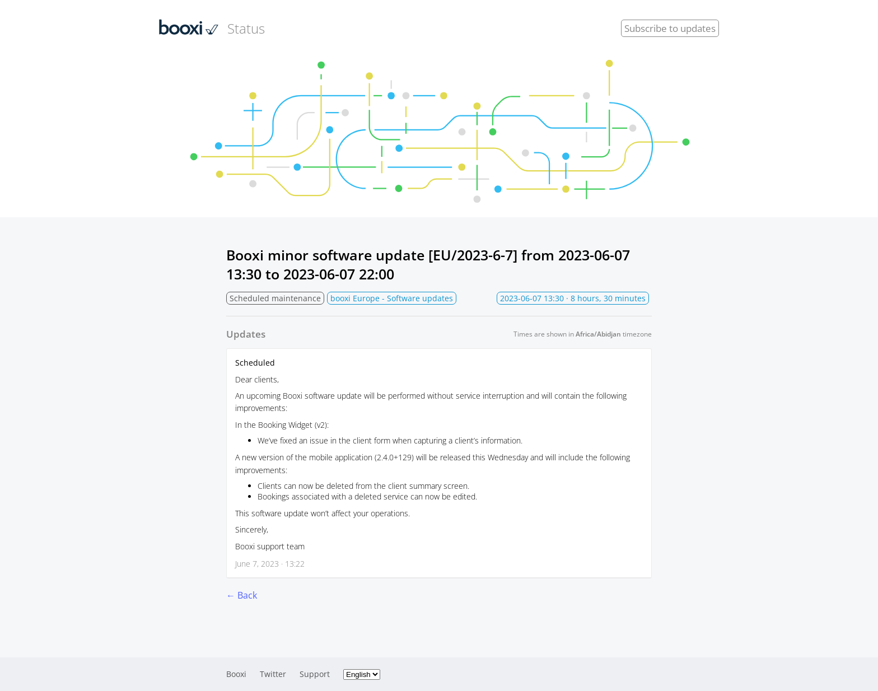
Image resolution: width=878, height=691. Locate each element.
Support (315, 674)
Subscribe (670, 28)
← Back (241, 595)
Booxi (236, 674)
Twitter (273, 674)
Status (212, 28)
